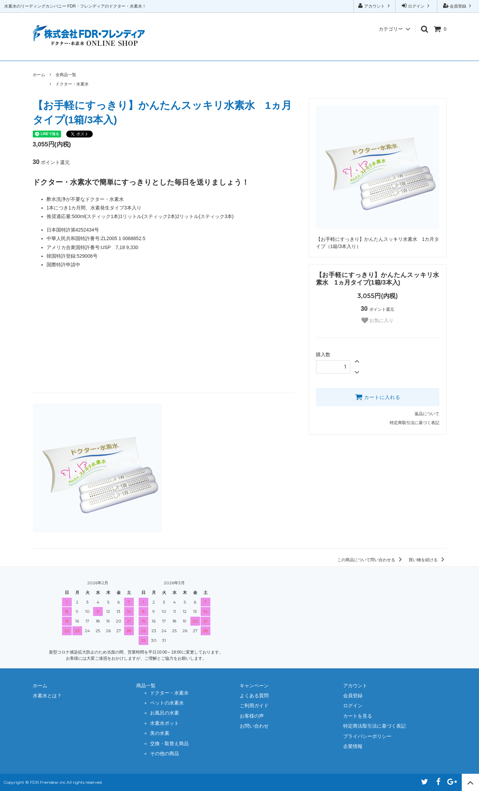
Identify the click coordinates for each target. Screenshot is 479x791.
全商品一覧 (66, 74)
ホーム (46, 51)
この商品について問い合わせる (370, 559)
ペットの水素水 (167, 703)
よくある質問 (230, 51)
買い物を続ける (427, 559)
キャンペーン (176, 51)
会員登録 (458, 6)
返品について (427, 413)
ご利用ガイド (284, 51)
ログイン (416, 6)
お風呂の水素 (164, 713)
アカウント (375, 6)
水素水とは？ (87, 51)
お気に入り (377, 320)
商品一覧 (132, 51)
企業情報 (428, 51)
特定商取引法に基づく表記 (414, 422)
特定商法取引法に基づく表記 (374, 726)
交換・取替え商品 (169, 743)
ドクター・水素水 (72, 84)
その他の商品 (164, 753)
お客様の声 (334, 51)
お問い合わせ (383, 51)
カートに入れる (377, 397)
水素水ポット (164, 723)
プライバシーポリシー (367, 736)
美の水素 (159, 733)
